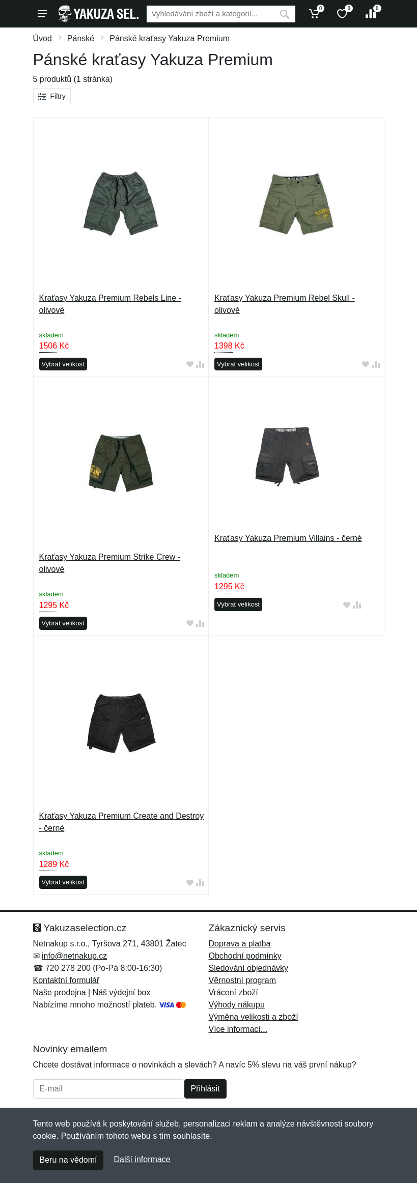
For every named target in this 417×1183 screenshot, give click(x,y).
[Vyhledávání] (210, 14)
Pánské (80, 38)
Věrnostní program (242, 980)
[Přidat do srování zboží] (200, 364)
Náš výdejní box (122, 992)
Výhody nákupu (237, 1004)
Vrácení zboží (233, 992)
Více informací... (238, 1029)
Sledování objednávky (249, 968)
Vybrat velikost (63, 364)
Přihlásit (205, 1088)
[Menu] (42, 14)
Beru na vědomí (68, 1160)
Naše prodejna (59, 992)
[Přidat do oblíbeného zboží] (190, 364)
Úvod (42, 38)
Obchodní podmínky (245, 955)
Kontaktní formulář (66, 980)
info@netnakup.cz (74, 955)
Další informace (142, 1159)
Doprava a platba (240, 943)
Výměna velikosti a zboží (253, 1017)
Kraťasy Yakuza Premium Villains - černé (288, 538)
